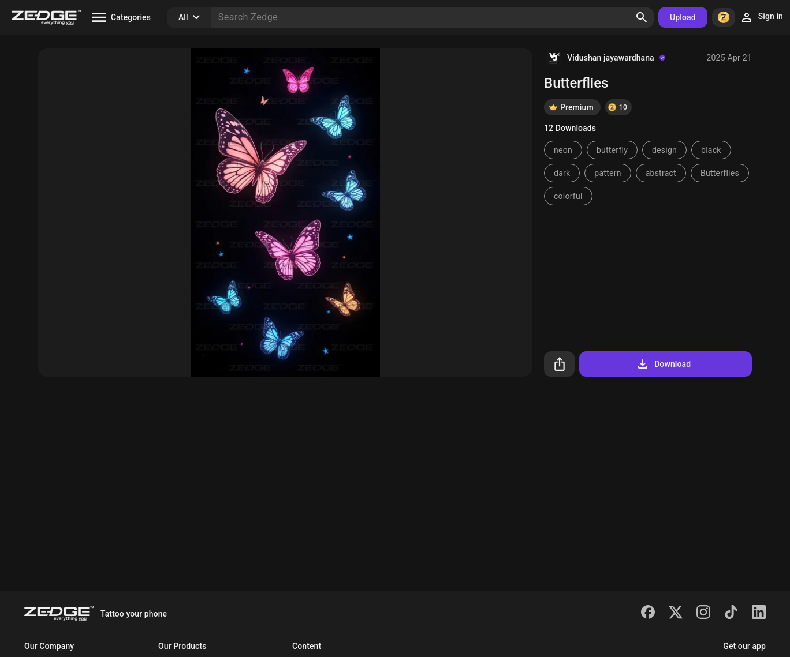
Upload (683, 17)
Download (663, 364)
